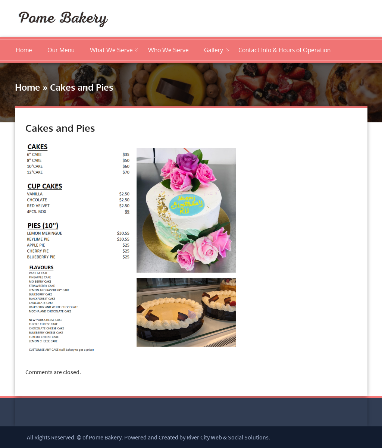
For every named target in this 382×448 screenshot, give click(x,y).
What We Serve (111, 50)
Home (24, 50)
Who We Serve (168, 50)
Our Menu (61, 50)
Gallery (213, 50)
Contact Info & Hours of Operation (284, 50)
